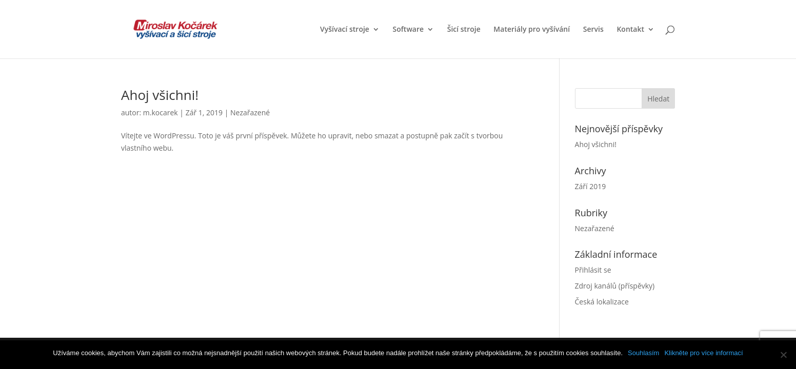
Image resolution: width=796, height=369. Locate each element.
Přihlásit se (593, 270)
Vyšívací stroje (344, 30)
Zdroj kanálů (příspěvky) (615, 286)
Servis (593, 30)
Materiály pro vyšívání (531, 30)
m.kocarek (160, 112)
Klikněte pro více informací (703, 353)
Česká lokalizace (602, 301)
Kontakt (630, 30)
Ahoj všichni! (159, 95)
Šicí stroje (464, 30)
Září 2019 (590, 186)
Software (408, 30)
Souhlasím (643, 353)
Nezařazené (250, 112)
